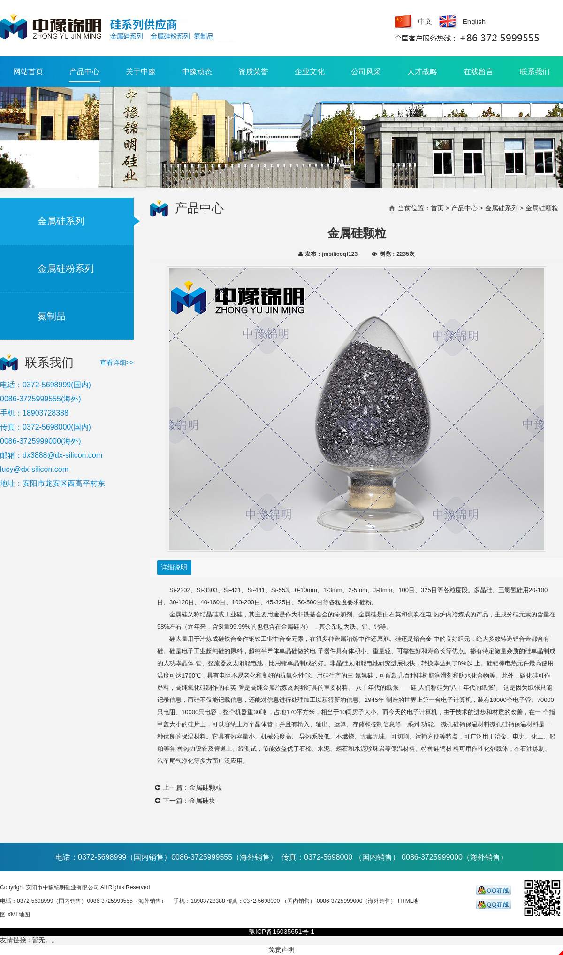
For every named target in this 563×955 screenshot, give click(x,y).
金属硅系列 (61, 221)
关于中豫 (141, 72)
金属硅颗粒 (205, 787)
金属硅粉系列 (66, 268)
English (474, 21)
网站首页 (28, 72)
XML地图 (18, 914)
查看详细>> (117, 362)
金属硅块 (202, 800)
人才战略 (422, 72)
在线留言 (479, 72)
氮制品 (52, 316)
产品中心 (84, 75)
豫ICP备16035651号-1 (281, 931)
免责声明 (281, 949)
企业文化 (310, 72)
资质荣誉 (253, 72)
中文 (425, 21)
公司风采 (366, 72)
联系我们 (535, 72)
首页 (437, 208)
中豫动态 (197, 72)
